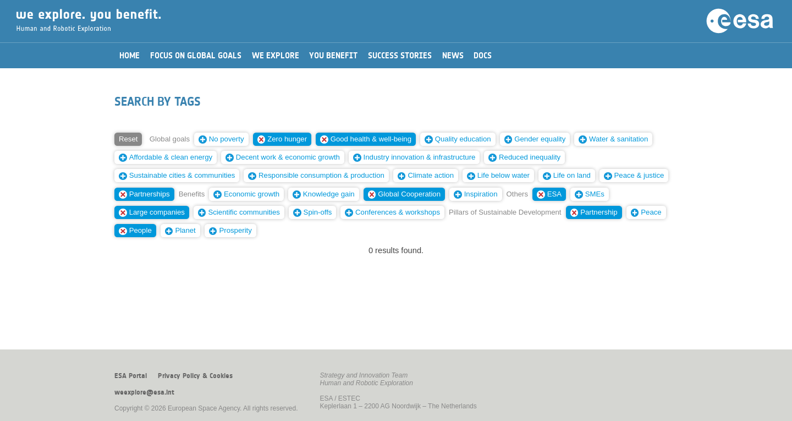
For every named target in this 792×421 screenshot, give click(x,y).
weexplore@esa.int (144, 392)
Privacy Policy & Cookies (195, 375)
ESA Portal (130, 375)
